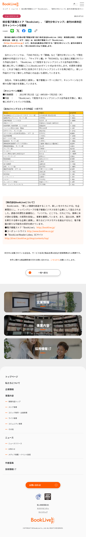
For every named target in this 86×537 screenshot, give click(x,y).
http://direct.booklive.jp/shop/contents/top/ (27, 238)
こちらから (55, 259)
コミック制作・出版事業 (17, 412)
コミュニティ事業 (15, 423)
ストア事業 (12, 407)
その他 (11, 429)
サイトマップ (43, 512)
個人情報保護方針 (43, 505)
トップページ (11, 376)
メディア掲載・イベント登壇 (19, 454)
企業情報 (9, 389)
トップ (5, 9)
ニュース (14, 9)
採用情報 (9, 469)
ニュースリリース (11, 16)
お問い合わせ (43, 485)
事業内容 (9, 395)
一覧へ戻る (38, 272)
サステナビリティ (43, 508)
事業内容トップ (14, 401)
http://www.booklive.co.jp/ (40, 231)
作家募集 (9, 462)
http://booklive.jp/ (13, 43)
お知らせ (11, 449)
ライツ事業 (12, 418)
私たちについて (12, 382)
